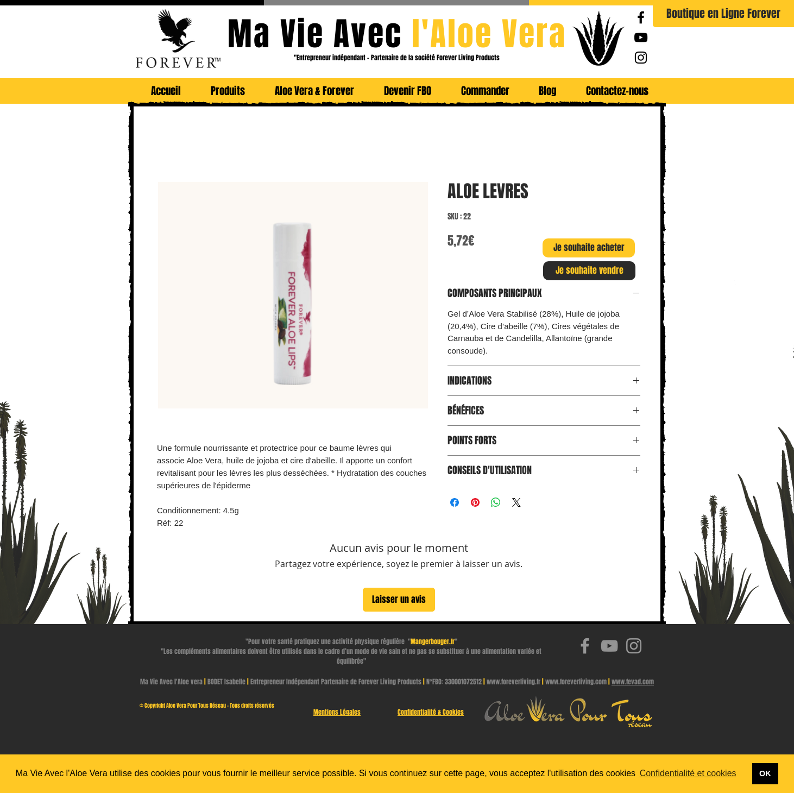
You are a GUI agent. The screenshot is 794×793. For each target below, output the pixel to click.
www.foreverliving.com (576, 682)
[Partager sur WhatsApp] (495, 502)
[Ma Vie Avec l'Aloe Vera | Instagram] (641, 57)
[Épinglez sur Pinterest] (475, 502)
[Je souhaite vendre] (589, 270)
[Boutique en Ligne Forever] (723, 13)
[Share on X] (516, 502)
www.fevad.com (633, 682)
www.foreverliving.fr (513, 682)
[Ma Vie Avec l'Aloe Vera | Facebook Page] (641, 17)
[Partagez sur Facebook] (454, 502)
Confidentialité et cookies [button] (688, 773)
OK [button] (765, 773)
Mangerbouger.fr (433, 641)
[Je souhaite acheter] (589, 247)
